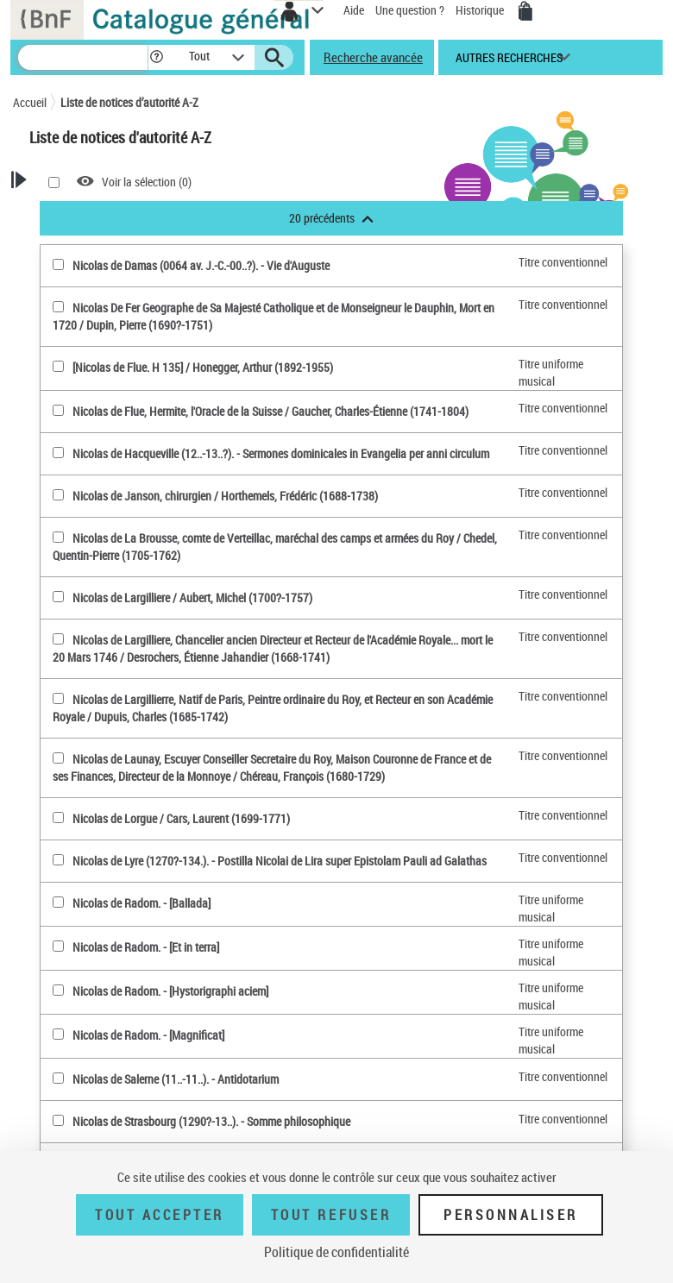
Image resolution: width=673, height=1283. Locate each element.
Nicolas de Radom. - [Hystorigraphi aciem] (170, 991)
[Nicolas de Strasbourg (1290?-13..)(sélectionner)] (58, 1120)
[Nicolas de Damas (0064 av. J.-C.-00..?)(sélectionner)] (58, 264)
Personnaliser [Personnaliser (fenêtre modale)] (510, 1214)
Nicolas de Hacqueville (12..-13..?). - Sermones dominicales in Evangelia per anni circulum (280, 453)
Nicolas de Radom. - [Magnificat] (148, 1035)
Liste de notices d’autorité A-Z (129, 102)
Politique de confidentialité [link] (336, 1251)
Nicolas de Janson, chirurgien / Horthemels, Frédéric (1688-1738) (225, 495)
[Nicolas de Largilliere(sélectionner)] (58, 596)
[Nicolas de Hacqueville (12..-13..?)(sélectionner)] (58, 452)
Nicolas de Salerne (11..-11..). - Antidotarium (175, 1079)
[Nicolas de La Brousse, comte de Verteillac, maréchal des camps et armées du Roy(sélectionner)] (58, 537)
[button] (159, 57)
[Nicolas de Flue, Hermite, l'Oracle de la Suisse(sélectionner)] (58, 410)
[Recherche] (83, 57)
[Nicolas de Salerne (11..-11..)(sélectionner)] (58, 1078)
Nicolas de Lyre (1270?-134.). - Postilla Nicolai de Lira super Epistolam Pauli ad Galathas (279, 860)
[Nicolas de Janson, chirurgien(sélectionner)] (58, 494)
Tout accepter (159, 1214)
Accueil (30, 102)
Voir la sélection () (147, 181)
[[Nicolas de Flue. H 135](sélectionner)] (58, 366)
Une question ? (409, 10)
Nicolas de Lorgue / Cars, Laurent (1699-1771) (181, 818)
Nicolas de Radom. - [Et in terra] (145, 947)
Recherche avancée (373, 57)
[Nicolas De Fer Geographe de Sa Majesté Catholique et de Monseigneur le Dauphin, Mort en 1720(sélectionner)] (58, 306)
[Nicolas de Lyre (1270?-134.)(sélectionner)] (58, 859)
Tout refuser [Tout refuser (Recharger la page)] (331, 1214)
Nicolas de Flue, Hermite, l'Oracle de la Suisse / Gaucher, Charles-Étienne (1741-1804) (270, 411)
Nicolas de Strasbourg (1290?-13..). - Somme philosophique (211, 1121)
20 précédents (331, 218)
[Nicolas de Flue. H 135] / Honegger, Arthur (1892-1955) (202, 367)
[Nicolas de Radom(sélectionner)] (58, 902)
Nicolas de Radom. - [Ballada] (141, 903)
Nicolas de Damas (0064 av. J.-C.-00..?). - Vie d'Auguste (201, 265)
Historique (481, 10)
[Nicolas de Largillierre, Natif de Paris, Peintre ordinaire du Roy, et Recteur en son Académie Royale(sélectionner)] (58, 698)
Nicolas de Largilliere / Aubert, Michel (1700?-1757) (192, 597)
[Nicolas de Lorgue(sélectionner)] (58, 817)
